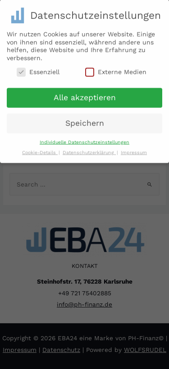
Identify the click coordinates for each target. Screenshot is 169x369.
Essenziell (38, 69)
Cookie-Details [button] (40, 150)
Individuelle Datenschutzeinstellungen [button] (84, 139)
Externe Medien (115, 69)
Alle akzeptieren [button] (85, 94)
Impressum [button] (134, 150)
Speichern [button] (84, 120)
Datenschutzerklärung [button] (89, 150)
